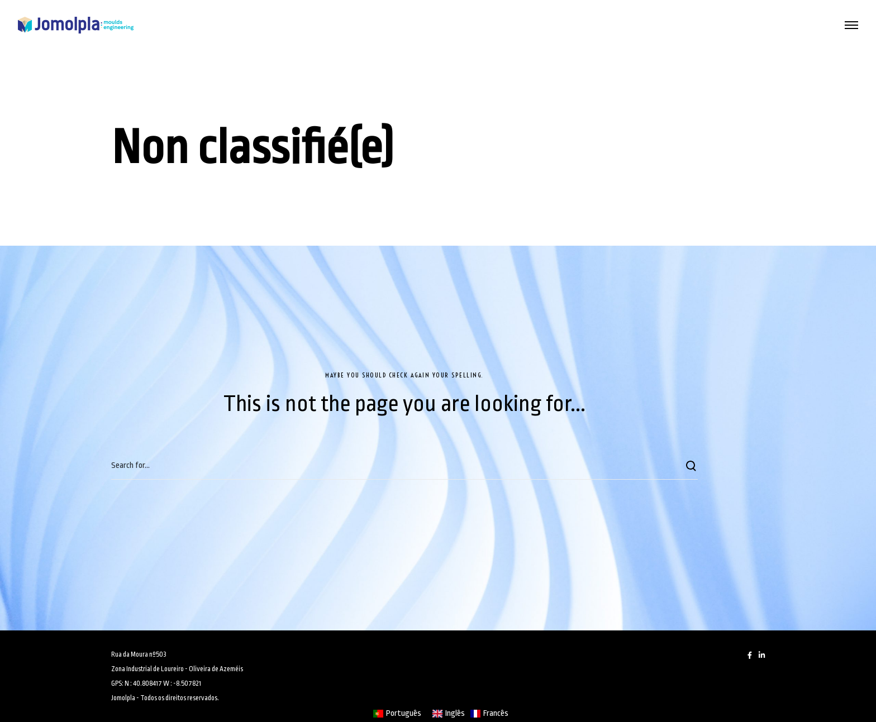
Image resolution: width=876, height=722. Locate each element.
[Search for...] (404, 466)
